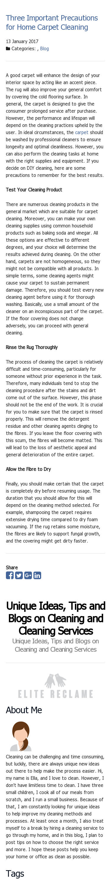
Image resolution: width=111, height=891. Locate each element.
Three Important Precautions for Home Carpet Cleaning (52, 22)
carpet (82, 132)
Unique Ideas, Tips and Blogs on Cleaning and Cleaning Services (55, 618)
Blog (44, 48)
